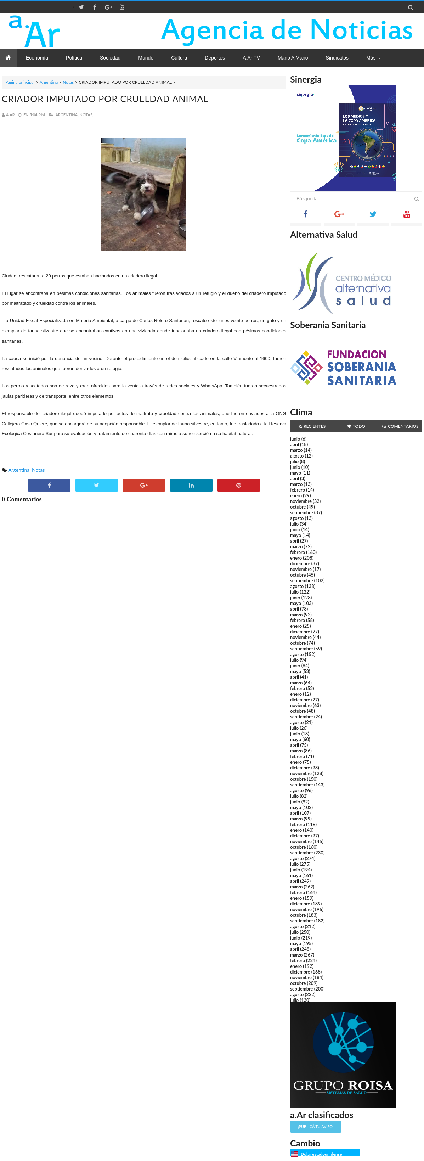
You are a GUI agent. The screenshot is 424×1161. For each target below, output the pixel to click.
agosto (297, 456)
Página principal (20, 82)
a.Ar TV (251, 58)
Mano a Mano (293, 58)
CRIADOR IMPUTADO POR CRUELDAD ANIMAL (105, 98)
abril (294, 444)
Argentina (49, 82)
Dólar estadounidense (321, 1154)
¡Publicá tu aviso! (316, 1126)
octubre (298, 507)
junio (295, 439)
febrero (297, 490)
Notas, (87, 114)
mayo (295, 473)
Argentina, (66, 114)
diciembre (300, 563)
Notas (68, 82)
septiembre (301, 512)
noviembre (301, 501)
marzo (296, 450)
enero (296, 495)
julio (294, 461)
